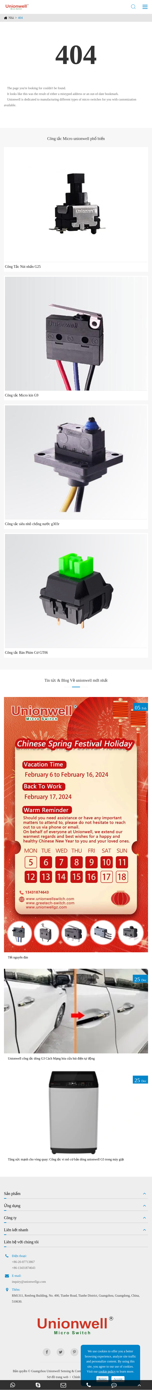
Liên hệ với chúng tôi (21, 1242)
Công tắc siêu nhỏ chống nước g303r (32, 524)
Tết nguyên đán (18, 957)
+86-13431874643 (23, 1267)
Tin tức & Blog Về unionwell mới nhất (76, 680)
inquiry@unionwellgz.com (29, 1281)
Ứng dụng (12, 1205)
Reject (102, 1379)
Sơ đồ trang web (57, 1377)
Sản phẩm (12, 1193)
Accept (117, 1379)
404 (20, 17)
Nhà (11, 17)
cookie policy (107, 1371)
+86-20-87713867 (23, 1262)
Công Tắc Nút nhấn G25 (23, 267)
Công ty (10, 1218)
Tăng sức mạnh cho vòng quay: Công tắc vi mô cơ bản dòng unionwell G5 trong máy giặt (66, 1159)
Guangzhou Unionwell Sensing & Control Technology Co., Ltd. (71, 1371)
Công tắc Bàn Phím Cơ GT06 (26, 653)
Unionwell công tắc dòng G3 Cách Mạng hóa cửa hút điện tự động (51, 1058)
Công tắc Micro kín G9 (21, 395)
